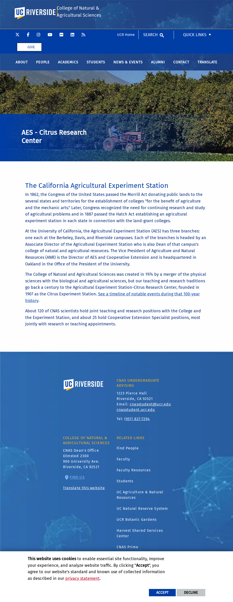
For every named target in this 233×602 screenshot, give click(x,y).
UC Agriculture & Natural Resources (140, 497)
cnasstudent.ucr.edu (136, 411)
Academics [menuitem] (68, 64)
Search (150, 5)
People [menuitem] (43, 64)
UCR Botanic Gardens (137, 521)
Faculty (123, 461)
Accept (162, 592)
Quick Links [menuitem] (194, 5)
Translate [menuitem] (207, 64)
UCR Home (126, 5)
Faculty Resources (134, 472)
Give (31, 18)
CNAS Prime (128, 549)
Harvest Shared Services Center (140, 535)
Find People (128, 450)
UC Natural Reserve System (142, 510)
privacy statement (82, 578)
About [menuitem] (22, 64)
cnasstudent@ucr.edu (150, 406)
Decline (191, 592)
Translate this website (84, 490)
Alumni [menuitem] (158, 64)
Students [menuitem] (96, 64)
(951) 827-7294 (137, 420)
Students (125, 483)
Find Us (77, 479)
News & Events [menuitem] (128, 64)
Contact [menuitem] (181, 64)
